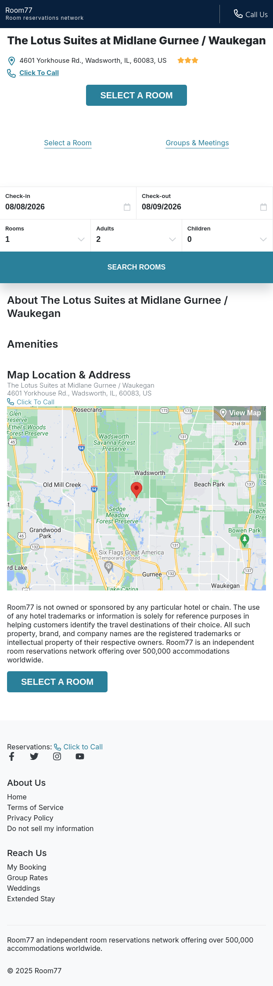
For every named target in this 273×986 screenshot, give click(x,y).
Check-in (17, 195)
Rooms (14, 228)
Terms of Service (35, 807)
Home (17, 796)
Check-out (156, 195)
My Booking (27, 867)
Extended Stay (31, 898)
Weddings (23, 888)
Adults (105, 228)
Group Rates (27, 877)
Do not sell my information (50, 828)
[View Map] (240, 413)
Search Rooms (136, 267)
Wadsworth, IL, (108, 60)
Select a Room (136, 95)
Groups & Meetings (197, 142)
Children (199, 228)
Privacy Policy (30, 817)
